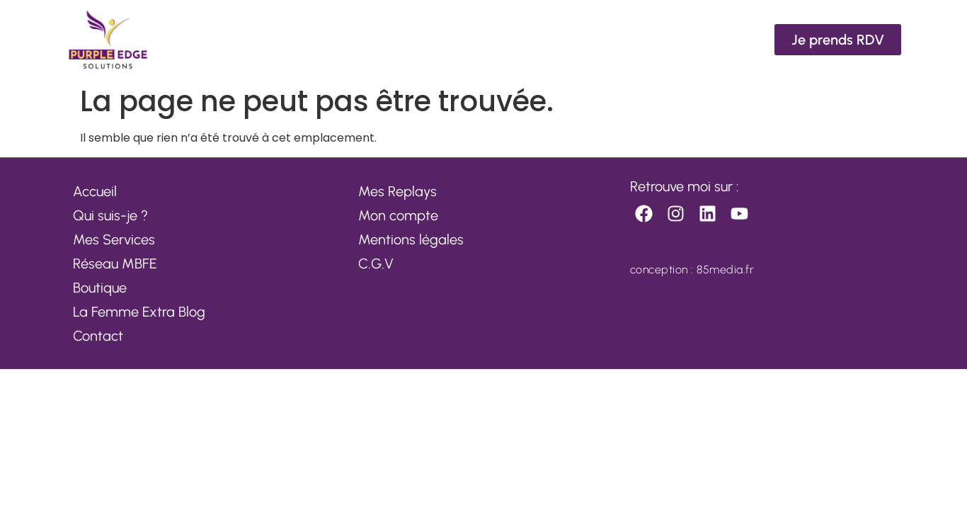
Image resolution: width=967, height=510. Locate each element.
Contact (98, 335)
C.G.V (376, 263)
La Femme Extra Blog (139, 311)
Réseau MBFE (115, 263)
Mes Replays (397, 191)
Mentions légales (411, 239)
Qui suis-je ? (110, 215)
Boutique (100, 287)
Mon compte (398, 215)
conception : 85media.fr (692, 269)
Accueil (95, 191)
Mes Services (114, 239)
